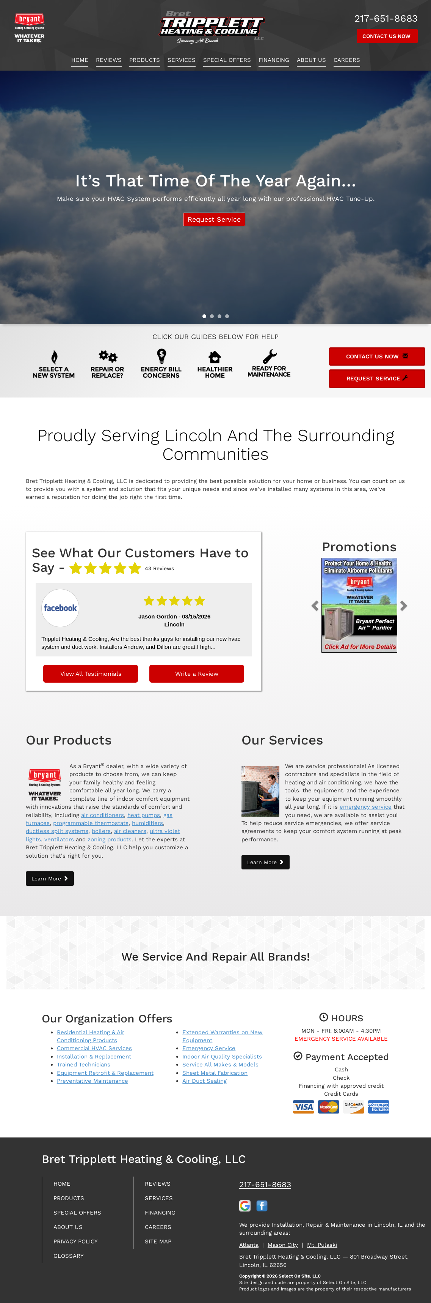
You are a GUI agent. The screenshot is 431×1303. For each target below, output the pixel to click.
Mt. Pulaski (322, 1240)
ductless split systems (57, 826)
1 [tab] (206, 318)
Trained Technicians (83, 1060)
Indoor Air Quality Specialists (222, 1051)
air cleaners (130, 826)
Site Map (160, 1242)
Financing (274, 60)
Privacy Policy (80, 1242)
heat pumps (143, 810)
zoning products (110, 834)
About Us (311, 60)
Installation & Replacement (94, 1051)
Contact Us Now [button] (387, 36)
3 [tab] (221, 318)
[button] (327, 605)
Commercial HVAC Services (94, 1043)
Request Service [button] (377, 378)
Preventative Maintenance (92, 1076)
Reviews (109, 60)
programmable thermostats (91, 818)
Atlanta (249, 1240)
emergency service (366, 801)
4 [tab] (229, 318)
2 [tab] (214, 318)
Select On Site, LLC (300, 1271)
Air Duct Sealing (204, 1076)
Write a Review (197, 670)
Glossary (71, 1257)
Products (144, 60)
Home (79, 60)
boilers (101, 826)
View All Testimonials (90, 670)
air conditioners (102, 810)
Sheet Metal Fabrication (215, 1068)
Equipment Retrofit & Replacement (105, 1068)
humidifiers (147, 818)
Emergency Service (208, 1043)
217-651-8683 (265, 1179)
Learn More (49, 874)
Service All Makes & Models (220, 1060)
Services (182, 60)
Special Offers (227, 60)
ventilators (59, 834)
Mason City (283, 1240)
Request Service (212, 220)
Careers (347, 60)
